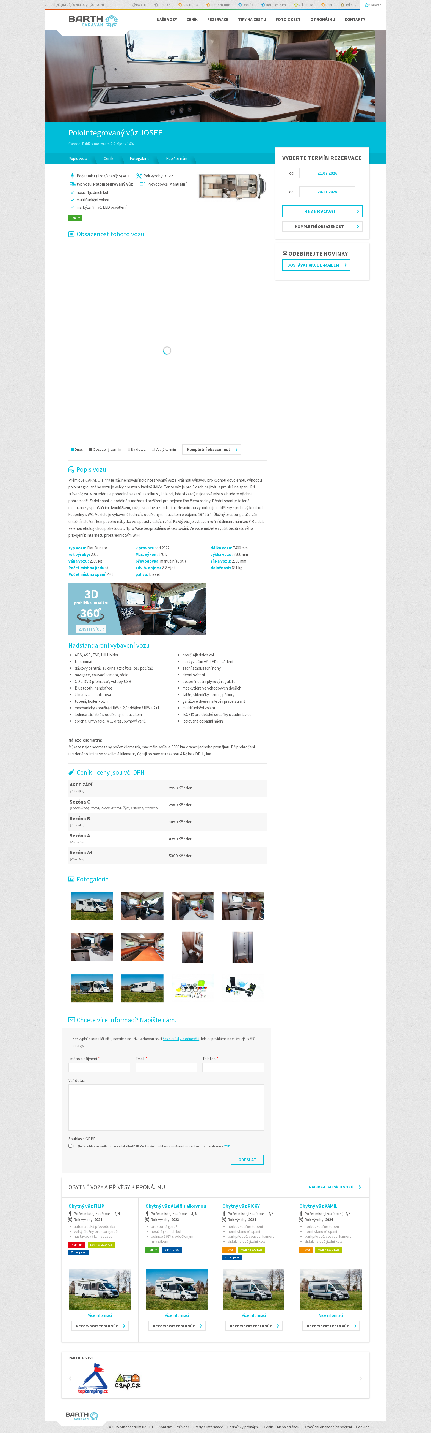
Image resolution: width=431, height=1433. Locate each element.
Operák (247, 4)
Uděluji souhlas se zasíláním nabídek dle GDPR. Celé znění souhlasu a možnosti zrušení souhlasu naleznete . (149, 1146)
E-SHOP (164, 4)
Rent (328, 4)
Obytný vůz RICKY (241, 1206)
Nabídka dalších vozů (331, 1187)
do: (291, 191)
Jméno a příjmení (84, 1058)
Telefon (210, 1058)
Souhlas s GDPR (82, 1138)
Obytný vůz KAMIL (318, 1206)
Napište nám (176, 158)
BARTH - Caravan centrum (94, 23)
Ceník (108, 158)
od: (291, 173)
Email (141, 1058)
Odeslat (247, 1159)
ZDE (227, 1146)
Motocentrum (276, 4)
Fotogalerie (140, 158)
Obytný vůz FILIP (86, 1206)
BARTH (141, 4)
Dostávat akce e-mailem (313, 265)
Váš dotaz (76, 1080)
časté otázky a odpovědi (181, 1038)
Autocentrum (220, 4)
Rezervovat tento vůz (97, 1325)
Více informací (100, 1315)
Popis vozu (77, 158)
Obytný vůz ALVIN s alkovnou (175, 1206)
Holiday (350, 4)
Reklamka (305, 4)
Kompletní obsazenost (319, 226)
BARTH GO (190, 4)
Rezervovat (320, 211)
